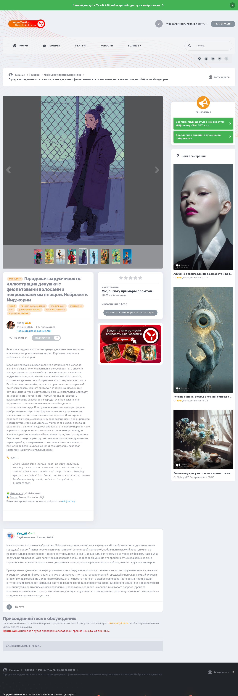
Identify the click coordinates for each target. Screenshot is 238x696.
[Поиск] (201, 46)
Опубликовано (35, 537)
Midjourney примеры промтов (127, 291)
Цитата (19, 606)
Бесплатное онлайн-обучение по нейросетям (198, 137)
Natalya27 (183, 477)
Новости (106, 45)
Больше (134, 45)
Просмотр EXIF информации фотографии (130, 312)
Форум (23, 45)
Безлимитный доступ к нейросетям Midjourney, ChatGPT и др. (200, 123)
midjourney (68, 501)
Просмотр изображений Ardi (34, 331)
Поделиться (18, 337)
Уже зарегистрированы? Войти (187, 24)
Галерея (54, 45)
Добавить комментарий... (23, 645)
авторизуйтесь (118, 623)
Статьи (80, 45)
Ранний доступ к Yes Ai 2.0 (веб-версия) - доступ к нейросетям (116, 5)
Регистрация (223, 24)
